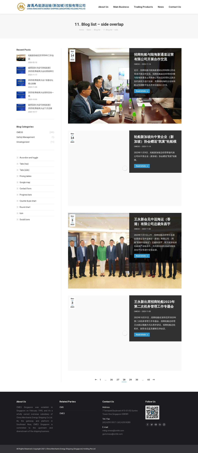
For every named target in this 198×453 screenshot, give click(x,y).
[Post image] (20, 57)
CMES (62, 413)
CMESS (137, 64)
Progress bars (26, 195)
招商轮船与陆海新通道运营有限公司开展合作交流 (154, 57)
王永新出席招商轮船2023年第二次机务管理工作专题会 (154, 304)
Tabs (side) (24, 170)
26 (111, 380)
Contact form (25, 188)
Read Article (142, 91)
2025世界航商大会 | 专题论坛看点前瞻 (40, 82)
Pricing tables (25, 176)
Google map (25, 182)
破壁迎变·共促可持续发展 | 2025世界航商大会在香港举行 (41, 69)
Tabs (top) (24, 164)
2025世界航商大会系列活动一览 (41, 94)
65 (148, 380)
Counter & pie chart (28, 201)
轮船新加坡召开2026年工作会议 (41, 57)
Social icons (25, 219)
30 (137, 380)
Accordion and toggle (29, 158)
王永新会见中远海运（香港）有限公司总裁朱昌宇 (152, 221)
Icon (21, 213)
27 (118, 380)
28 (124, 380)
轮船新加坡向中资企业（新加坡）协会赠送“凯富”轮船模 (155, 139)
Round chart (25, 207)
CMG (62, 407)
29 (130, 380)
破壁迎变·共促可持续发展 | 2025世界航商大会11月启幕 (40, 106)
